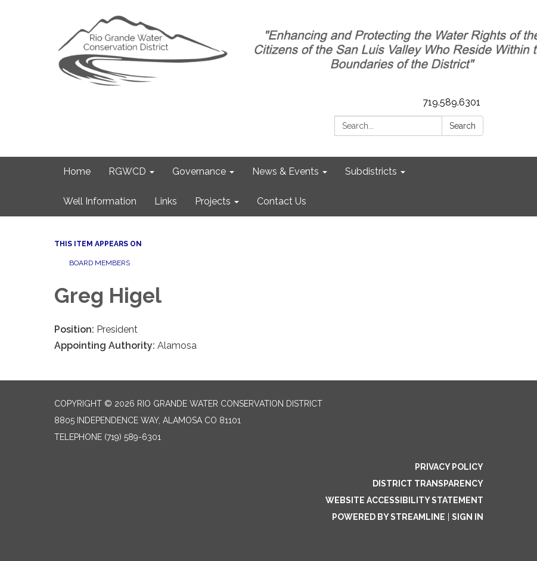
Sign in (467, 517)
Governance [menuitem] (199, 171)
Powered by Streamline (388, 517)
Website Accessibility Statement (404, 500)
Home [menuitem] (77, 171)
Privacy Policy (449, 467)
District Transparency (428, 483)
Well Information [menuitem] (99, 201)
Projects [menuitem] (213, 201)
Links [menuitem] (165, 201)
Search (462, 126)
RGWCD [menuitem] (127, 171)
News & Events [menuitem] (285, 171)
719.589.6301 (451, 102)
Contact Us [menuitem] (281, 201)
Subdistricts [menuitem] (371, 171)
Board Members (99, 263)
